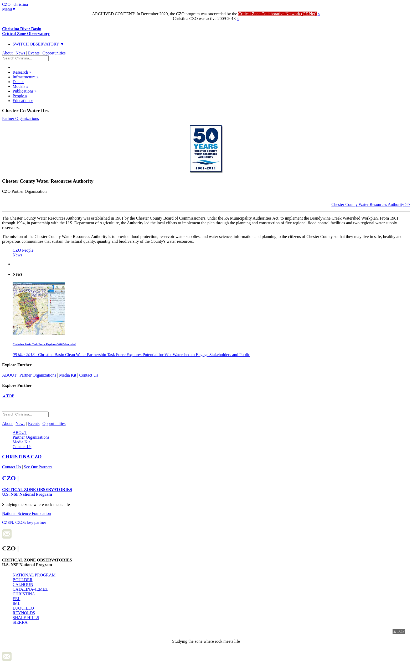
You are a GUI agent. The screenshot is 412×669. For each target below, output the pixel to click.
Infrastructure (26, 77)
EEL (16, 598)
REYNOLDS (24, 613)
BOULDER (23, 579)
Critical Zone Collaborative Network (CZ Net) (277, 14)
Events (34, 53)
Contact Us (88, 375)
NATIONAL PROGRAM (34, 575)
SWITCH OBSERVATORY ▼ (38, 44)
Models (20, 86)
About (7, 53)
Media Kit (67, 375)
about (9, 375)
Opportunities (54, 53)
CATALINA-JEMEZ (30, 589)
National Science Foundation (26, 513)
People (20, 96)
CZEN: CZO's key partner (24, 522)
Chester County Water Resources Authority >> (370, 204)
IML (16, 603)
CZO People (23, 250)
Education (23, 100)
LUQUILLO (23, 608)
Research (22, 72)
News (20, 53)
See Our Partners (38, 467)
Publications (25, 91)
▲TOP (8, 396)
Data (18, 81)
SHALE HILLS (26, 617)
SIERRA (20, 622)
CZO (22, 456)
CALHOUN (23, 584)
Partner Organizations (20, 118)
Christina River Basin (26, 31)
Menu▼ (9, 9)
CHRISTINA (24, 594)
